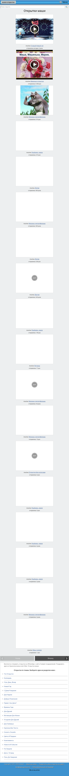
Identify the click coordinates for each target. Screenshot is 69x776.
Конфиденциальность (23, 767)
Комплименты (9, 740)
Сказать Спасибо (10, 732)
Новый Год (7, 686)
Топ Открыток (9, 674)
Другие (37, 295)
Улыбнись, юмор (37, 152)
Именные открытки (37, 81)
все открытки (8, 2)
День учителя (37, 650)
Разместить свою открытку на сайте (51, 764)
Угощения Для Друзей (11, 720)
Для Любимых (9, 724)
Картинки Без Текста (11, 728)
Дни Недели (8, 695)
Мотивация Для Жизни (12, 715)
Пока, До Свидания (10, 757)
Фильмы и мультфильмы (37, 117)
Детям (37, 188)
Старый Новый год (37, 46)
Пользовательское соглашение (43, 767)
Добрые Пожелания (10, 699)
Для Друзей (8, 711)
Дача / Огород (9, 753)
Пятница (37, 366)
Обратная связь (31, 764)
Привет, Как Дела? (10, 703)
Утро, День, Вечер (10, 682)
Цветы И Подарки (10, 736)
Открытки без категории (37, 472)
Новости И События (10, 745)
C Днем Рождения (10, 690)
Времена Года (8, 707)
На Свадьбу (8, 749)
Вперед (50, 658)
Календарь (7, 678)
